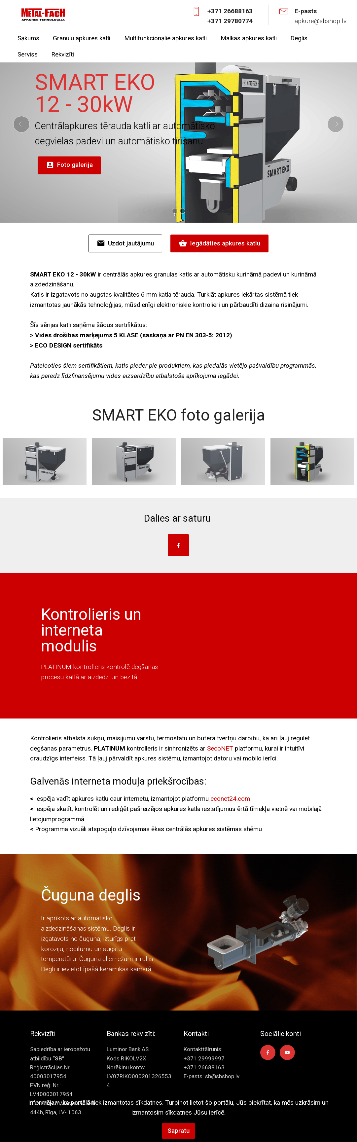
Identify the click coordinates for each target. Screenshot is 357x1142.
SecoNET (220, 748)
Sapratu (178, 1130)
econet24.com (230, 798)
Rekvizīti (62, 54)
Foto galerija (69, 165)
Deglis (298, 38)
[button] (21, 124)
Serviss (28, 54)
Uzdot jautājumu (125, 243)
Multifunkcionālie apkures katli (165, 38)
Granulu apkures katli (81, 38)
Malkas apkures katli (249, 38)
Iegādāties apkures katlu (219, 243)
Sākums (28, 38)
